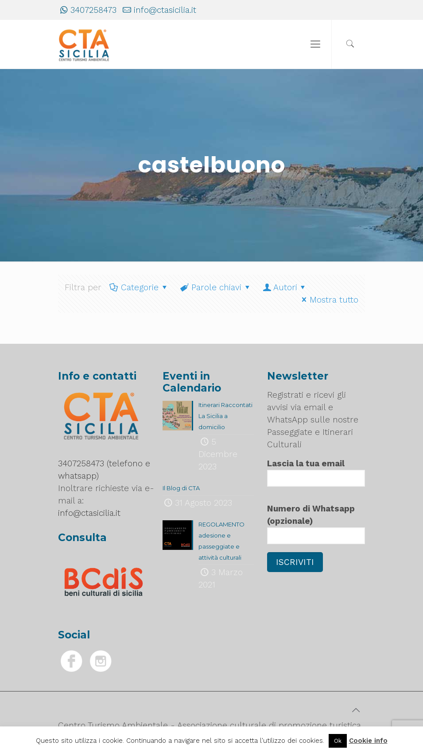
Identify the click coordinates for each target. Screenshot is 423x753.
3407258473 (93, 10)
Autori (285, 287)
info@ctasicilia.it (165, 10)
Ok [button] (338, 741)
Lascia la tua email (316, 472)
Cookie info (368, 741)
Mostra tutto (328, 300)
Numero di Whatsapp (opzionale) (316, 523)
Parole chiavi (216, 287)
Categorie (139, 287)
